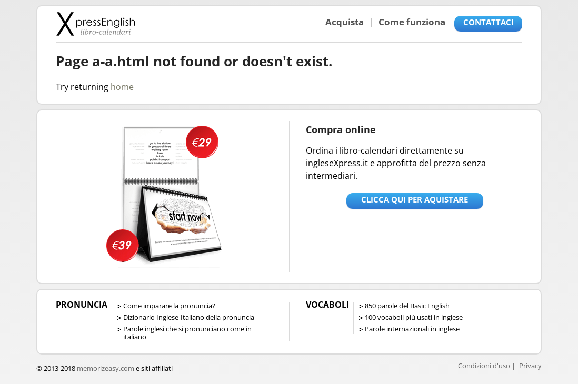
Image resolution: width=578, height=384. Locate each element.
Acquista (344, 22)
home (122, 87)
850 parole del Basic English (407, 305)
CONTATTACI (488, 22)
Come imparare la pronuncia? (169, 305)
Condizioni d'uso (484, 365)
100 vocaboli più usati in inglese (414, 317)
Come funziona (411, 22)
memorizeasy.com (105, 368)
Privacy (530, 365)
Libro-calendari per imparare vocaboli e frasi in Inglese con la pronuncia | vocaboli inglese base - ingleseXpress (95, 24)
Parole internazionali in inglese (412, 329)
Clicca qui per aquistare (414, 199)
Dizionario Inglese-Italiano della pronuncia (188, 317)
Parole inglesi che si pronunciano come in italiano (187, 332)
